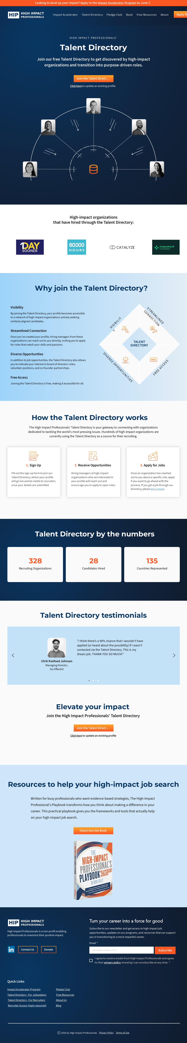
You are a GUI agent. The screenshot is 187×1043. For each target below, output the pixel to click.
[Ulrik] (89, 680)
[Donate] (48, 949)
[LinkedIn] (11, 949)
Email (93, 943)
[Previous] (13, 655)
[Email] (120, 950)
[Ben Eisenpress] (98, 680)
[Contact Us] (28, 949)
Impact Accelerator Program (117, 3)
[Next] (174, 655)
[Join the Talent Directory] (93, 78)
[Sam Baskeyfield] (93, 680)
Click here (76, 736)
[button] (92, 15)
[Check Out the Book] (93, 830)
